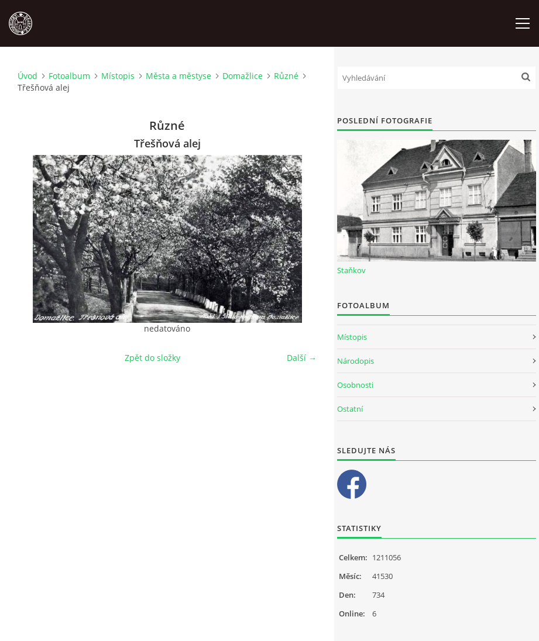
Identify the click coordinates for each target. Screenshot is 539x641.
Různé (286, 75)
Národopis (355, 361)
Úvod (27, 75)
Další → (302, 357)
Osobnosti (355, 385)
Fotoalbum (69, 75)
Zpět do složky (152, 357)
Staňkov (351, 270)
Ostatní (350, 409)
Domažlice (242, 75)
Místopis (118, 75)
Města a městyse (178, 75)
